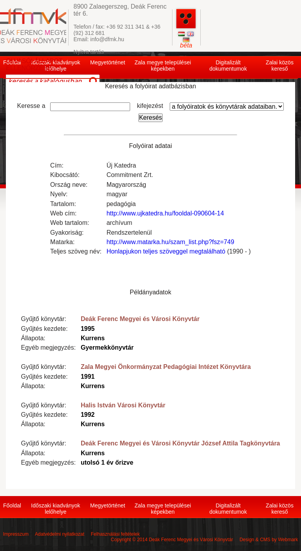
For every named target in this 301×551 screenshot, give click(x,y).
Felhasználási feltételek (115, 534)
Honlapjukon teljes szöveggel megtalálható (166, 251)
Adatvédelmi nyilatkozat (59, 534)
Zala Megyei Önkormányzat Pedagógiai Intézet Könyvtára (166, 366)
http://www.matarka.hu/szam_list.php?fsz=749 (170, 242)
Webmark (288, 539)
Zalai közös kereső (280, 65)
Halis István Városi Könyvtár (123, 405)
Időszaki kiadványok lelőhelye (55, 508)
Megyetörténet (107, 62)
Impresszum (16, 534)
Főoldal (12, 505)
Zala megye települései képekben (162, 65)
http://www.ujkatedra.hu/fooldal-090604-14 (165, 213)
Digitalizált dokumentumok (228, 65)
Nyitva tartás (89, 52)
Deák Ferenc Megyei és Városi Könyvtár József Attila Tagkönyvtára (180, 443)
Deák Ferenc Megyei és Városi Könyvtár (140, 319)
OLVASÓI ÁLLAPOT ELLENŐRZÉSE (34, 64)
